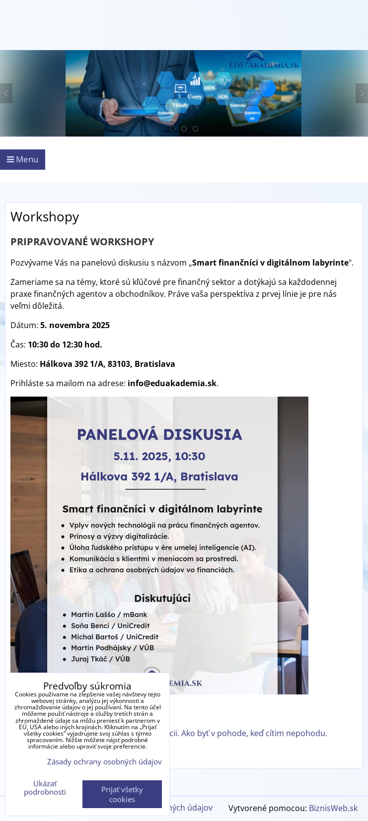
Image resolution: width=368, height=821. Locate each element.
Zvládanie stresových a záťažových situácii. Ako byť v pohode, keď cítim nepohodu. (173, 733)
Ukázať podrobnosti (45, 787)
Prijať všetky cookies (122, 794)
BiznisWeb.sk (333, 808)
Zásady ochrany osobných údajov (104, 761)
